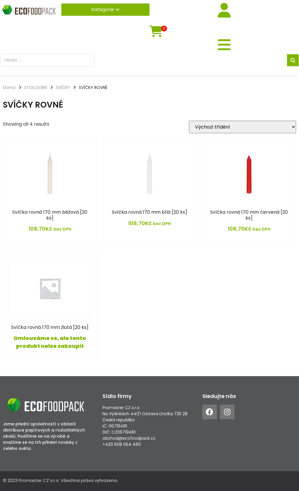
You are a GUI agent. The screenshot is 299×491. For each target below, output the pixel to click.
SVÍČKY (63, 87)
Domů (9, 87)
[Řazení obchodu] (242, 127)
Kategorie (105, 9)
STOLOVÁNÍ (35, 87)
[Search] (293, 60)
